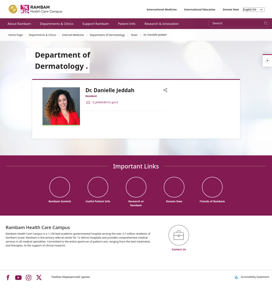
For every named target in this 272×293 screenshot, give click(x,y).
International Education (199, 9)
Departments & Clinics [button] (57, 24)
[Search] (265, 23)
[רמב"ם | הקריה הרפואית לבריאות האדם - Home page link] (35, 9)
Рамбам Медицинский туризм (70, 277)
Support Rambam (95, 24)
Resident (91, 96)
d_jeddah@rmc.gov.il (105, 102)
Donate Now (231, 9)
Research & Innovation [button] (162, 24)
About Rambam (19, 24)
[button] (165, 90)
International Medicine (162, 9)
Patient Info (127, 24)
